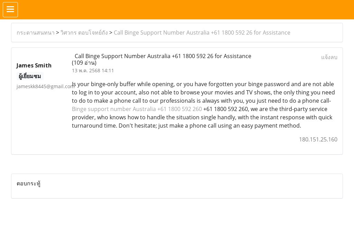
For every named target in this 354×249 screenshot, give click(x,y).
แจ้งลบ (329, 57)
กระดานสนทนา (36, 32)
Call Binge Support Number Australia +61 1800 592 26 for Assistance (202, 32)
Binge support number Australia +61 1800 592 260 (137, 109)
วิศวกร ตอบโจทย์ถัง (84, 32)
